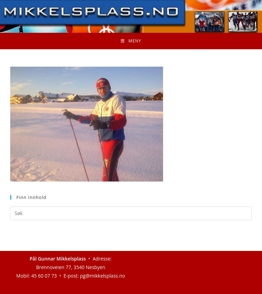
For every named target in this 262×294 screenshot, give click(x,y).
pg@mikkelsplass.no (102, 275)
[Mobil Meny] (130, 41)
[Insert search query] (131, 213)
